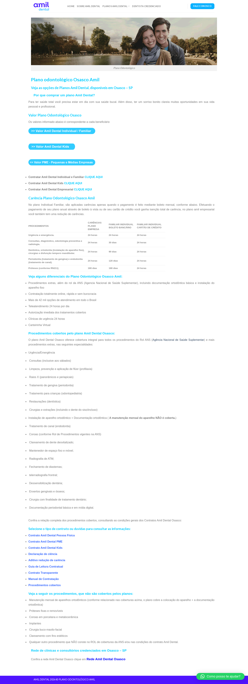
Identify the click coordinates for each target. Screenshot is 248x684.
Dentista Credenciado (146, 6)
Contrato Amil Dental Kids (45, 547)
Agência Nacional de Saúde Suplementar (178, 339)
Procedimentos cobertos (44, 585)
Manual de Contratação (43, 579)
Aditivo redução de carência (46, 560)
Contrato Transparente (43, 572)
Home (70, 6)
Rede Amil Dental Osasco (106, 659)
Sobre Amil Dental (88, 6)
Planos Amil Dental (116, 6)
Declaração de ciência (42, 554)
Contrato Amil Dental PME (45, 541)
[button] (220, 676)
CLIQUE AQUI (94, 177)
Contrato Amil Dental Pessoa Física (51, 535)
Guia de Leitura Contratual (45, 566)
